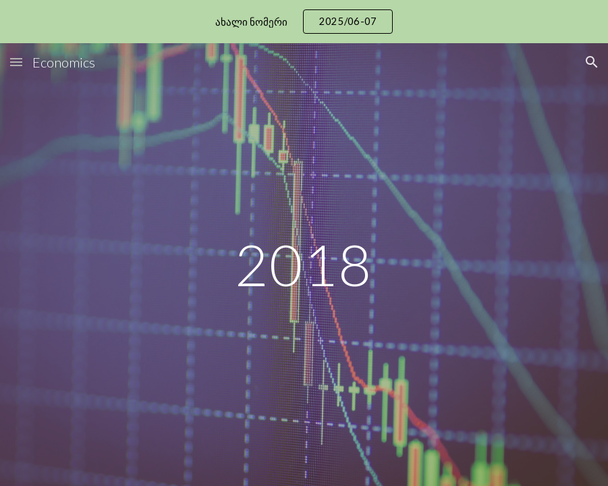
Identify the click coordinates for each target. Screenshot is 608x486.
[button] (16, 61)
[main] (304, 264)
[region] (304, 21)
